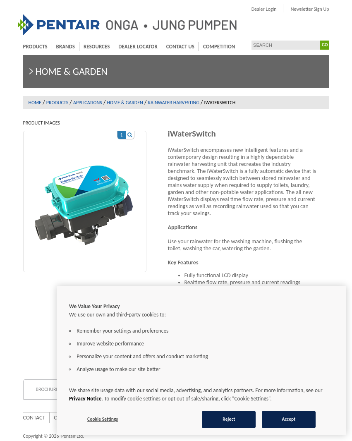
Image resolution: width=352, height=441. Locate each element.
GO (325, 45)
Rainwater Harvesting (173, 102)
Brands (65, 46)
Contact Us (180, 46)
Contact (34, 417)
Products (35, 46)
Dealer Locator (137, 46)
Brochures (48, 389)
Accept (288, 419)
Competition (219, 46)
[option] (85, 197)
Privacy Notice (85, 398)
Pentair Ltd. (72, 436)
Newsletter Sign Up (310, 9)
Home (35, 102)
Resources (97, 46)
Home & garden (125, 102)
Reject (229, 419)
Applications (87, 102)
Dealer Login (264, 9)
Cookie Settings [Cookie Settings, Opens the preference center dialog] (102, 419)
